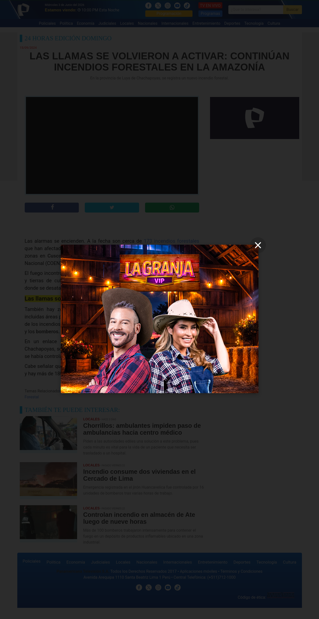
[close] (258, 245)
